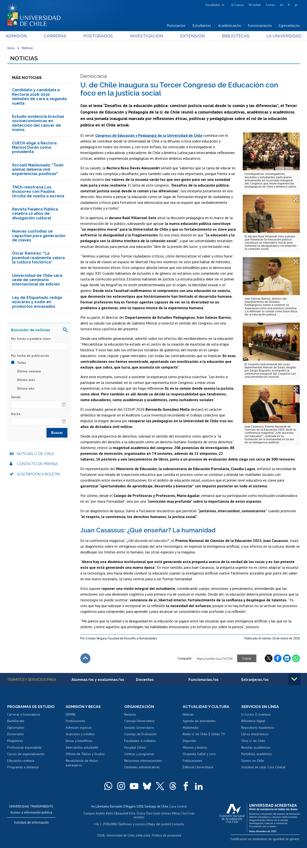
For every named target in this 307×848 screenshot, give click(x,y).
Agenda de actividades (199, 721)
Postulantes (176, 26)
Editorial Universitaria (198, 768)
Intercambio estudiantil (82, 748)
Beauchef (122, 814)
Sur (184, 814)
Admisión (18, 36)
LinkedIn (287, 659)
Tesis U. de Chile (253, 741)
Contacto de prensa (37, 464)
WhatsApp (296, 658)
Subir (85, 659)
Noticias (27, 48)
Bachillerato (15, 721)
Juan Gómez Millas (167, 814)
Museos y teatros (195, 748)
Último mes (23, 380)
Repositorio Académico (257, 728)
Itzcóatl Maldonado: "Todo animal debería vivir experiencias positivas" (38, 170)
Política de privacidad (166, 835)
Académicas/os (229, 26)
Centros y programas (139, 754)
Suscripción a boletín (38, 474)
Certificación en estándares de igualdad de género (266, 839)
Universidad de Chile (120, 835)
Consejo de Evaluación (140, 735)
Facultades (213, 5)
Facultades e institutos (140, 741)
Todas (18, 363)
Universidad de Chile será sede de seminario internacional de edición (37, 280)
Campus (89, 814)
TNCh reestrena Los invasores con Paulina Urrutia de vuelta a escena (38, 192)
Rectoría (130, 715)
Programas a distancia (23, 768)
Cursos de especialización (25, 754)
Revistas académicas (255, 748)
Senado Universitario (139, 728)
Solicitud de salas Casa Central (263, 768)
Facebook (278, 659)
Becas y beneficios (79, 741)
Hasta (15, 414)
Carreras (56, 36)
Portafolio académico (256, 754)
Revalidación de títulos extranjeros (82, 763)
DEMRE (71, 715)
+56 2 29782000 (105, 824)
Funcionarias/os (260, 26)
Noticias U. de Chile (35, 454)
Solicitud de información (31, 823)
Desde (16, 398)
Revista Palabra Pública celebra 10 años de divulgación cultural (35, 214)
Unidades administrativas (142, 768)
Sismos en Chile (252, 761)
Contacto (177, 824)
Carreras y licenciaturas (23, 715)
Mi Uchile (255, 5)
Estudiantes (202, 26)
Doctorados (15, 735)
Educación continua (20, 761)
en (281, 5)
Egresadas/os (289, 26)
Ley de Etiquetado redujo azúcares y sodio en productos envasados (37, 302)
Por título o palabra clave (31, 339)
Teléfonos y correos (131, 824)
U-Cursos (237, 5)
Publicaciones (192, 761)
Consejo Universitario (139, 721)
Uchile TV (218, 735)
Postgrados (98, 36)
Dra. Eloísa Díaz (141, 814)
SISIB (101, 835)
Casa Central (178, 807)
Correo (270, 5)
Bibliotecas (234, 36)
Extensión (191, 36)
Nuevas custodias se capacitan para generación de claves (38, 236)
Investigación (146, 36)
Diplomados (15, 728)
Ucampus (264, 715)
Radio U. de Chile (195, 735)
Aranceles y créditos (80, 735)
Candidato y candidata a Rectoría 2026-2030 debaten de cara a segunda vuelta (39, 97)
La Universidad (282, 36)
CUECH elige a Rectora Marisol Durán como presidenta (34, 148)
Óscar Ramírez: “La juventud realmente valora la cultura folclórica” (38, 258)
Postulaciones (75, 721)
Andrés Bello (105, 814)
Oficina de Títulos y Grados (85, 754)
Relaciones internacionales (143, 761)
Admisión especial (79, 728)
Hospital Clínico (135, 748)
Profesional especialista (24, 748)
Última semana (26, 372)
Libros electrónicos (255, 735)
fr (289, 5)
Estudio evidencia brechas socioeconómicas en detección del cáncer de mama (38, 124)
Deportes (189, 741)
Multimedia (191, 728)
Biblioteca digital (253, 721)
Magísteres (15, 741)
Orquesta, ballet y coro (199, 754)
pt (296, 5)
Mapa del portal (158, 824)
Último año (22, 389)
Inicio (11, 48)
